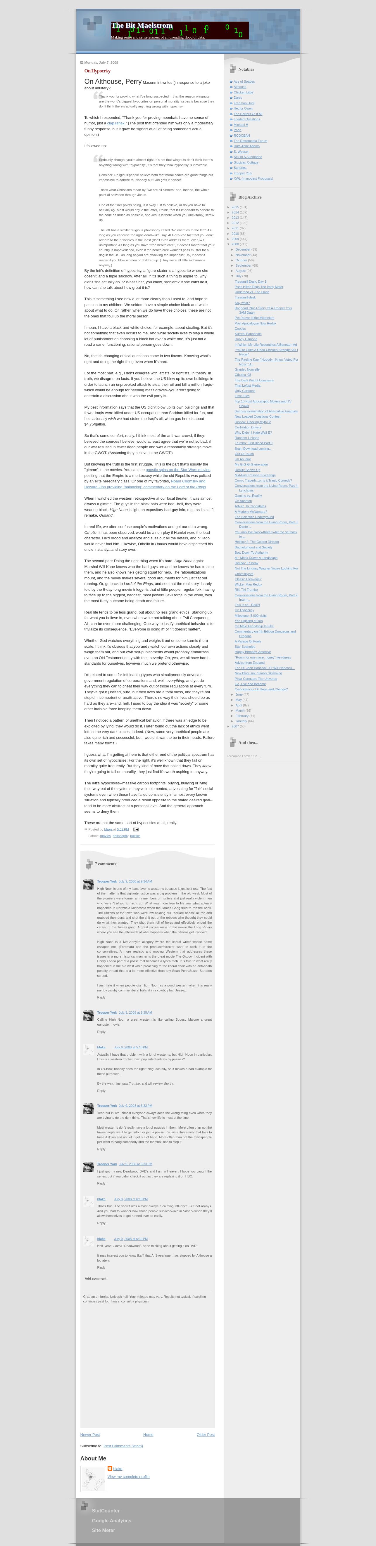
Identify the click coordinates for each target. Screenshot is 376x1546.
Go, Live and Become (250, 684)
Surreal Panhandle (248, 334)
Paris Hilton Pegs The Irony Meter (259, 287)
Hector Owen (243, 108)
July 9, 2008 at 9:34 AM (135, 881)
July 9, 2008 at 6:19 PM (131, 1239)
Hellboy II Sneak (246, 563)
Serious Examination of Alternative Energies (266, 411)
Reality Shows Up (247, 470)
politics (135, 836)
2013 (236, 217)
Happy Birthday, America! (253, 652)
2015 (236, 207)
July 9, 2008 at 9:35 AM (135, 1012)
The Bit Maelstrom (142, 25)
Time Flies (242, 396)
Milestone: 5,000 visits (251, 615)
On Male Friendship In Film (254, 626)
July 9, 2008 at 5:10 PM (131, 1047)
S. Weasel (241, 151)
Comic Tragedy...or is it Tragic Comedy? (263, 480)
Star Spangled (245, 646)
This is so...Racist (247, 605)
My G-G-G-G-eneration (251, 464)
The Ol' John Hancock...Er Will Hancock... (265, 668)
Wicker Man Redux (248, 584)
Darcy (238, 97)
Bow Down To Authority (251, 552)
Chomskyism (244, 574)
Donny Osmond (246, 339)
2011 (236, 228)
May (239, 699)
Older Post (206, 1434)
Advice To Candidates (250, 506)
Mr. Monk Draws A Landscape (256, 558)
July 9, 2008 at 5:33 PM (135, 1164)
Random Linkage (247, 438)
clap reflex (116, 123)
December (243, 249)
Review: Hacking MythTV (253, 422)
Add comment (95, 1278)
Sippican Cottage (246, 162)
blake (101, 1047)
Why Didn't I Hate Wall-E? (253, 432)
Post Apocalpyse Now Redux (255, 323)
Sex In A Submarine (248, 157)
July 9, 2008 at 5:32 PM (135, 1105)
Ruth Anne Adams (247, 146)
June (240, 694)
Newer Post (90, 1434)
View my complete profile (129, 1476)
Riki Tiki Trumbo (246, 589)
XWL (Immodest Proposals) (253, 178)
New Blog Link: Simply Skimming (258, 673)
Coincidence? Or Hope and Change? (261, 689)
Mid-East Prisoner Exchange (255, 475)
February (242, 716)
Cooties (240, 328)
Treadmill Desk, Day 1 (250, 281)
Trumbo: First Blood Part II (253, 443)
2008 (236, 244)
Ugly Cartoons (245, 390)
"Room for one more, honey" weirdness (263, 657)
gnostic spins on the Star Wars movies (178, 470)
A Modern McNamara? (251, 511)
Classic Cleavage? (248, 579)
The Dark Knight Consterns (254, 380)
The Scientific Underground (254, 517)
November (243, 255)
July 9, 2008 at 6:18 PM (131, 1199)
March (241, 710)
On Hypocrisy (244, 610)
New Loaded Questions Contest (257, 416)
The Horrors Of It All (248, 114)
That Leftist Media (248, 385)
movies (105, 836)
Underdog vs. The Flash (252, 292)
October (242, 260)
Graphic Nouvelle (247, 369)
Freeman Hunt (244, 103)
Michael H (241, 124)
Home (148, 1434)
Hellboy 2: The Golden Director (257, 541)
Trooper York (107, 881)
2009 (236, 239)
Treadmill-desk (245, 297)
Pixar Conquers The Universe (256, 678)
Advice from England (250, 662)
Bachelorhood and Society (253, 547)
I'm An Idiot (243, 459)
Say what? (242, 303)
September (244, 265)
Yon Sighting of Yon (249, 621)
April (239, 705)
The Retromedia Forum (250, 141)
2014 (236, 212)
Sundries (240, 167)
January (242, 721)
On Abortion (243, 501)
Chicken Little (243, 92)
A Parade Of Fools (248, 641)
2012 (236, 223)
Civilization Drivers (248, 427)
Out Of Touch (244, 454)
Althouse (240, 86)
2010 (236, 233)
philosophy (120, 836)
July (239, 276)
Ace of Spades (244, 81)
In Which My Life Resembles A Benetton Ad (266, 344)
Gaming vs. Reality (248, 495)
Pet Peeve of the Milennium (254, 317)
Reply (101, 997)
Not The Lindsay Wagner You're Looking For (266, 568)
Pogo (238, 130)
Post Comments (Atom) (123, 1446)
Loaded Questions (247, 119)
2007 (236, 726)
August (241, 270)
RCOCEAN (242, 135)
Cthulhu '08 (243, 374)
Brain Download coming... (253, 448)
